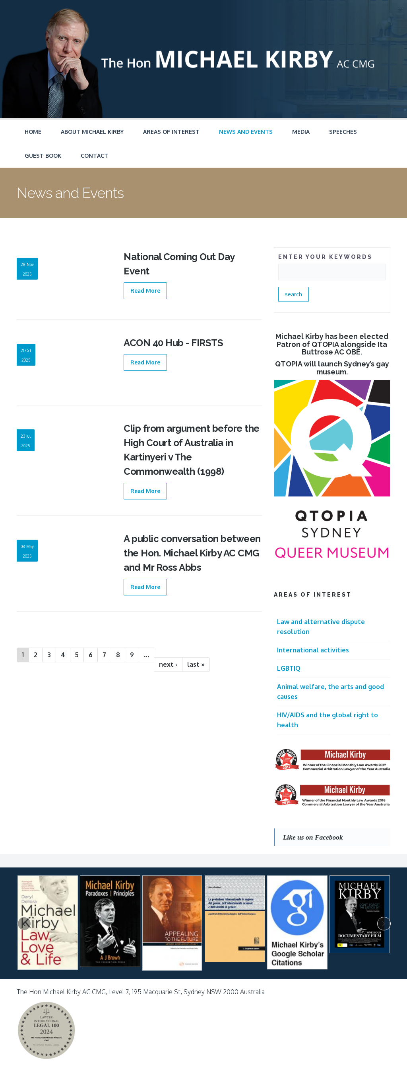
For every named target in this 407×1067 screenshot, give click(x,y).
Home (33, 131)
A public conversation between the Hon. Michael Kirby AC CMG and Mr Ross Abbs (192, 553)
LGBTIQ (288, 668)
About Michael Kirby (92, 131)
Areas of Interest (171, 131)
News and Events (246, 131)
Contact (94, 155)
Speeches (343, 131)
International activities (313, 650)
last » (196, 664)
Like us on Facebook (313, 837)
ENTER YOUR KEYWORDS (325, 257)
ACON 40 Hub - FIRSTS (173, 342)
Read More (145, 290)
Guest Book (43, 155)
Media (301, 131)
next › (168, 664)
